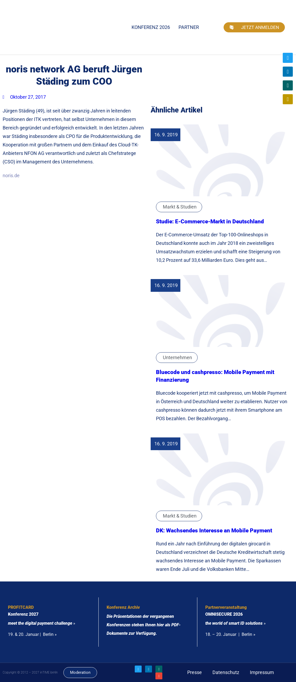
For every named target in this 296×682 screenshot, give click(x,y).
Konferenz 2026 (151, 27)
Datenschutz (225, 672)
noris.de (11, 175)
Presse (194, 672)
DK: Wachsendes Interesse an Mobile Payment (214, 530)
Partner (189, 27)
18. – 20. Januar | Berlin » (230, 634)
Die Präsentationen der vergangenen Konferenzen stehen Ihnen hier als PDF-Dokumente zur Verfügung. (144, 625)
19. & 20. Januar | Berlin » (32, 634)
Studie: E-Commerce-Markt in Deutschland (210, 221)
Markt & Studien (180, 207)
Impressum (262, 672)
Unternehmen (177, 357)
